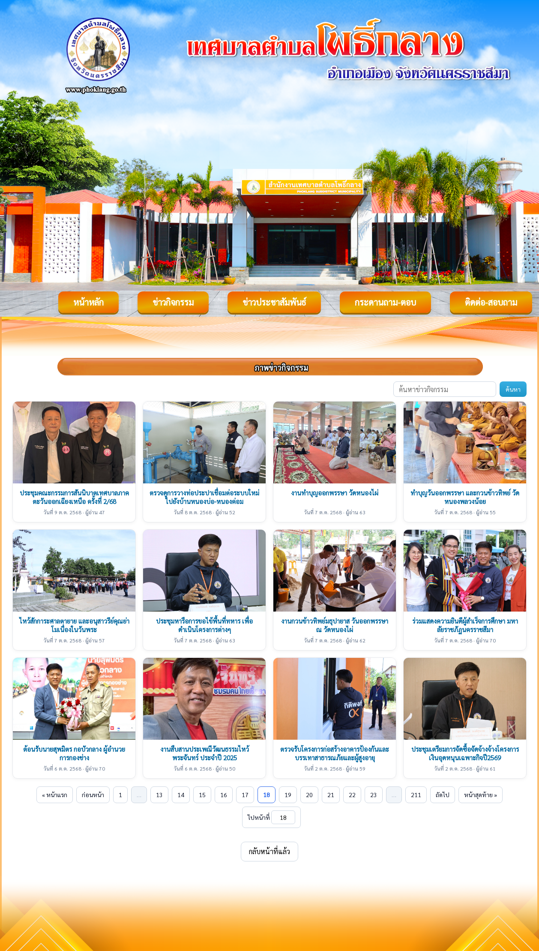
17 (245, 794)
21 (330, 794)
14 (180, 794)
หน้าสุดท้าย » (480, 794)
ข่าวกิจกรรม (173, 302)
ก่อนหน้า (93, 794)
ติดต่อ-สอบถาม (491, 302)
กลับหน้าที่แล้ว (269, 851)
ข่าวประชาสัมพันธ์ (274, 302)
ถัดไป (442, 794)
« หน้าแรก (54, 794)
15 (202, 794)
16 (223, 794)
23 (373, 794)
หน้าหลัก (88, 302)
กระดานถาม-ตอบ (385, 302)
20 (309, 794)
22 (352, 794)
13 (159, 794)
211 (416, 794)
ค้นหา (513, 389)
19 (287, 794)
